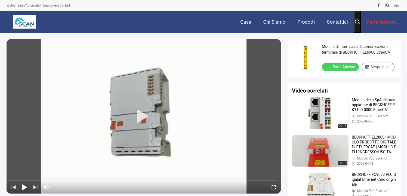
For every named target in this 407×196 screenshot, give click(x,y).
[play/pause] (24, 187)
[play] (143, 116)
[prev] (13, 187)
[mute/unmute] (46, 187)
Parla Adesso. (341, 66)
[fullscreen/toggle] (273, 187)
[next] (35, 187)
